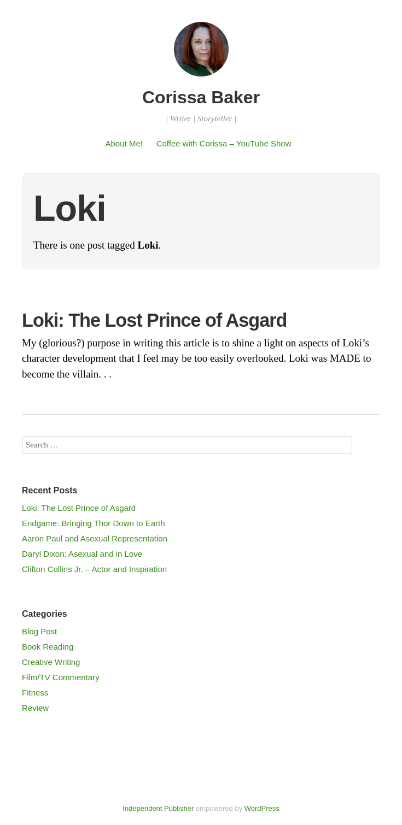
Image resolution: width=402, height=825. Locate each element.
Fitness (35, 692)
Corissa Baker (201, 97)
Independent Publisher (158, 808)
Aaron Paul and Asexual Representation (94, 538)
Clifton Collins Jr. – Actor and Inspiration (94, 569)
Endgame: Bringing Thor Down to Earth (93, 523)
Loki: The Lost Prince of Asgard (154, 320)
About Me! (124, 143)
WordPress (261, 808)
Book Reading (47, 646)
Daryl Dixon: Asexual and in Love (82, 553)
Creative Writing (51, 662)
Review (35, 707)
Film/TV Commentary (61, 677)
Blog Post (39, 631)
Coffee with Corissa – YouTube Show (224, 143)
